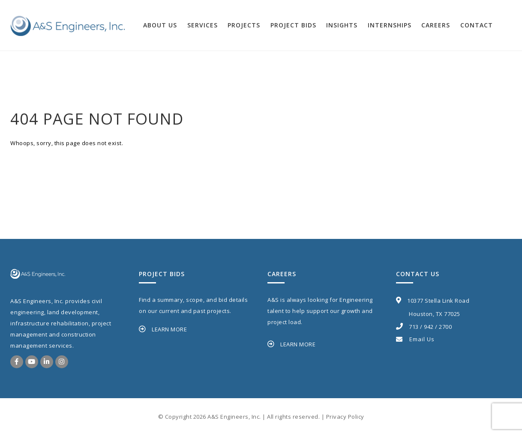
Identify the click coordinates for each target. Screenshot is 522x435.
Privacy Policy (345, 416)
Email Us (415, 339)
